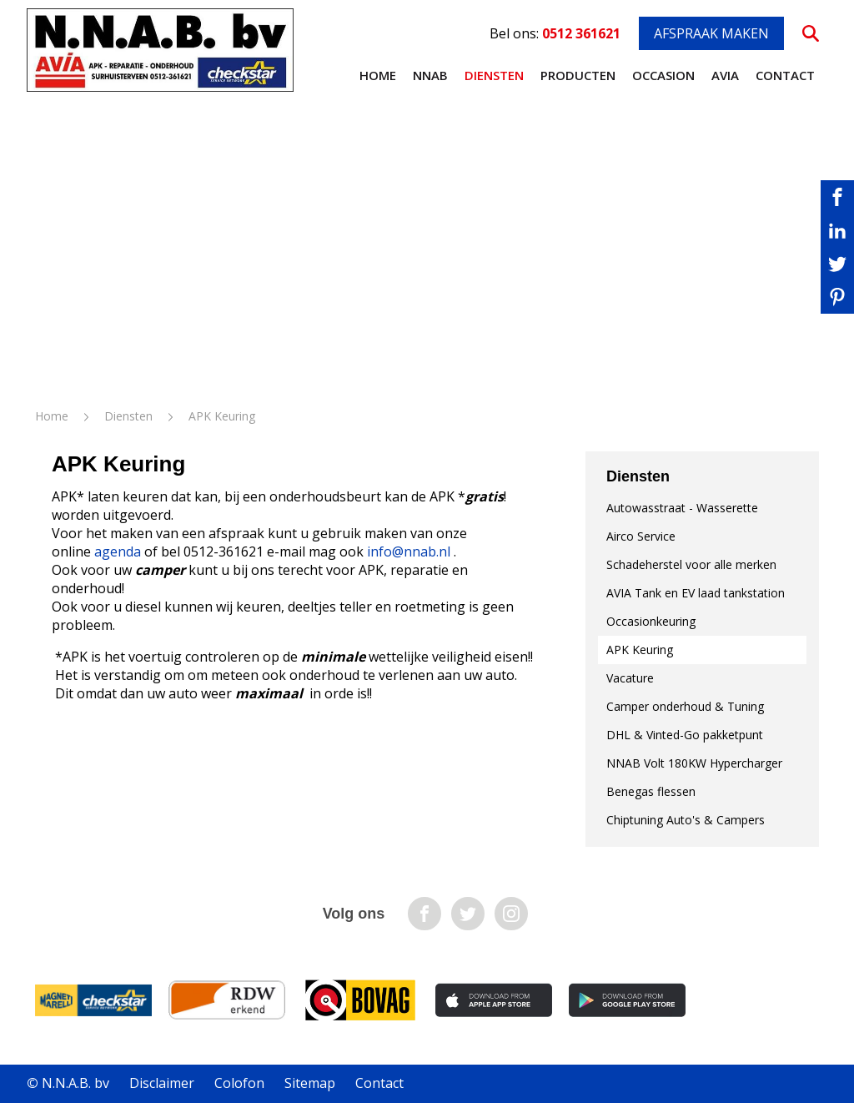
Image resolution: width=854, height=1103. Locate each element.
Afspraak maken (711, 33)
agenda (117, 551)
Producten (577, 75)
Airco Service (641, 536)
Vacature (630, 678)
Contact (785, 75)
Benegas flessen (651, 791)
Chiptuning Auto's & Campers (685, 820)
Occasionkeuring (651, 621)
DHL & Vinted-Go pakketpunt (684, 735)
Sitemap (309, 1083)
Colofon (239, 1083)
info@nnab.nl (408, 551)
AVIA (725, 75)
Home (377, 75)
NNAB (430, 75)
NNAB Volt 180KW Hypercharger (694, 763)
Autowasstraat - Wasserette (682, 508)
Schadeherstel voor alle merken (691, 564)
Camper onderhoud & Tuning (685, 706)
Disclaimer (161, 1083)
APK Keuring (639, 649)
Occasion (663, 75)
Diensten (494, 75)
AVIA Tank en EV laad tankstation (695, 593)
